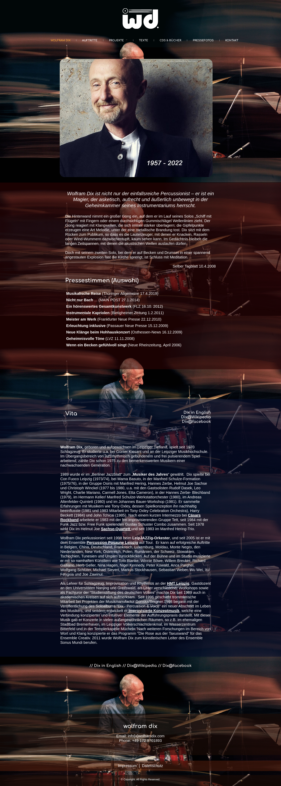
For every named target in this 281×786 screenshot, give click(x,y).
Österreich (112, 551)
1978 (200, 524)
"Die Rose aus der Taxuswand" (163, 633)
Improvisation (117, 583)
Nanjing (102, 588)
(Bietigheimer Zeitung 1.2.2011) (115, 313)
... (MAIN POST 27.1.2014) (103, 300)
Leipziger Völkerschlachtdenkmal (134, 624)
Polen (127, 551)
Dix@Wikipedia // (144, 665)
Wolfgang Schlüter (75, 570)
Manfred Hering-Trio (177, 529)
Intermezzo (171, 515)
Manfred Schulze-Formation (176, 479)
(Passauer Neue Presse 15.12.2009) (117, 326)
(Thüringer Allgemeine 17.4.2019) (129, 293)
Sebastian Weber (173, 570)
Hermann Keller (91, 497)
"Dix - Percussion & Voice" (139, 606)
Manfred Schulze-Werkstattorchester (137, 497)
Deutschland (101, 547)
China (84, 547)
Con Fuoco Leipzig (76, 479)
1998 (118, 538)
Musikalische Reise (83, 293)
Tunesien (89, 556)
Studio (186, 556)
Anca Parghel (182, 565)
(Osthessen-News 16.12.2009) (124, 332)
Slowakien (185, 551)
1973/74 (101, 479)
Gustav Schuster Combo (145, 524)
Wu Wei (196, 570)
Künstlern (102, 561)
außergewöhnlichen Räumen (138, 620)
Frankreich (123, 547)
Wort (64, 633)
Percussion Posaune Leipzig (112, 542)
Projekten (90, 601)
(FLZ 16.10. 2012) (114, 306)
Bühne (162, 556)
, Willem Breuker (176, 561)
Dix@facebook (196, 421)
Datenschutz (152, 766)
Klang (81, 633)
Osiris (108, 483)
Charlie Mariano (86, 492)
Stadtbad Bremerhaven (79, 624)
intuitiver (116, 615)
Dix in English (197, 412)
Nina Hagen (108, 565)
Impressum (127, 766)
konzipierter (90, 615)
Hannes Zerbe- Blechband (188, 492)
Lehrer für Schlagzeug (85, 583)
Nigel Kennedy (132, 565)
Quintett (86, 502)
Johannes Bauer (132, 502)
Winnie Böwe (151, 561)
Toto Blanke (129, 561)
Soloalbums (105, 606)
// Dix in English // (108, 665)
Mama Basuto (129, 479)
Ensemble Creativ (75, 638)
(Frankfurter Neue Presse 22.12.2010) (113, 319)
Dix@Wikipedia (196, 417)
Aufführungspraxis (162, 615)
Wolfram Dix (123, 638)
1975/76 (68, 483)
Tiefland (160, 447)
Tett (175, 520)
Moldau (161, 547)
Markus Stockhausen (139, 570)
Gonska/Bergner (149, 601)
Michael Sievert (106, 570)
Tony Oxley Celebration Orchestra (158, 511)
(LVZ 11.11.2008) (100, 338)
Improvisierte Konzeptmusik (154, 611)
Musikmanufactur (120, 601)
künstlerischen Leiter (160, 638)
